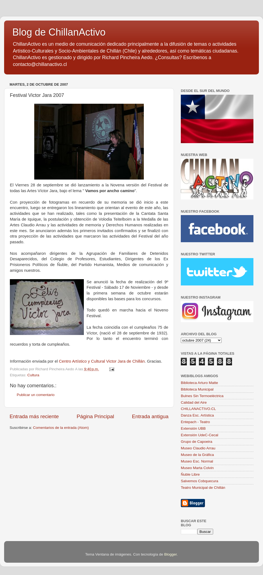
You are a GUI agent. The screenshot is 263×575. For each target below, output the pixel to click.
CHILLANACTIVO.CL (198, 409)
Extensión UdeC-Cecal (199, 435)
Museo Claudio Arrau (198, 448)
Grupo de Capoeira (196, 442)
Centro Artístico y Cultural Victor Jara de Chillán (102, 361)
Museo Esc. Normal (197, 461)
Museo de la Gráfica (197, 455)
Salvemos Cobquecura (199, 481)
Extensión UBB (193, 428)
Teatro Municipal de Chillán (203, 488)
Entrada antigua (150, 416)
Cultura (33, 375)
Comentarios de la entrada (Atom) (61, 428)
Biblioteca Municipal (197, 389)
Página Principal (95, 416)
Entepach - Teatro (195, 422)
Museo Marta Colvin (197, 468)
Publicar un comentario (36, 395)
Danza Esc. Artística (197, 415)
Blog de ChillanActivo (58, 32)
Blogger (170, 554)
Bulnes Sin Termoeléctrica (202, 396)
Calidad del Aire (194, 402)
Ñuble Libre (190, 474)
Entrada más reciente (34, 416)
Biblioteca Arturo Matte (199, 383)
